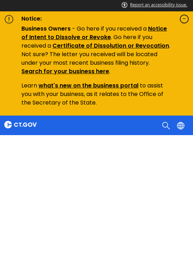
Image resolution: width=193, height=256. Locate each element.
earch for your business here (67, 71)
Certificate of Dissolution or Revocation (110, 46)
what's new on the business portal (88, 85)
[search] (166, 125)
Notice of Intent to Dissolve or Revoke (94, 33)
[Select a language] (181, 125)
